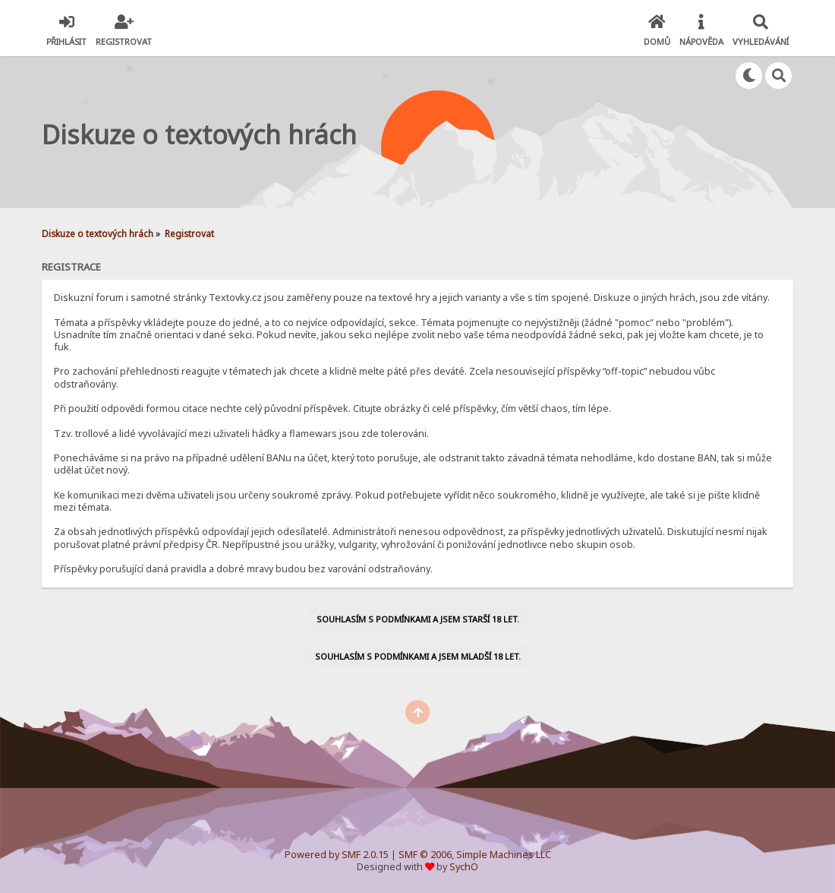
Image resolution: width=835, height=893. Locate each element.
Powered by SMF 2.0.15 (337, 854)
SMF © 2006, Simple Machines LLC (475, 854)
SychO (463, 866)
